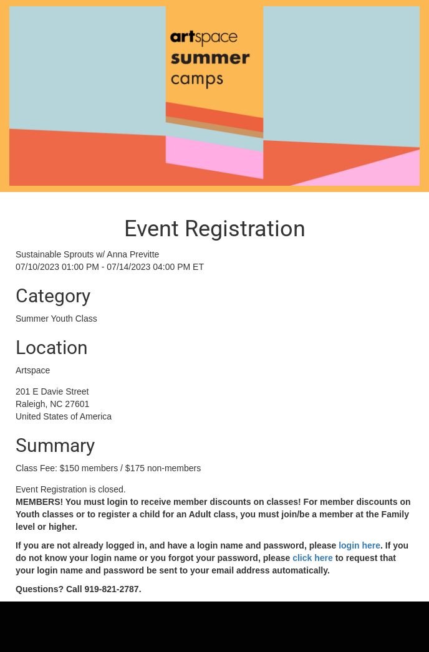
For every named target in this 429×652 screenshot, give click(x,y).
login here (358, 545)
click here (311, 558)
